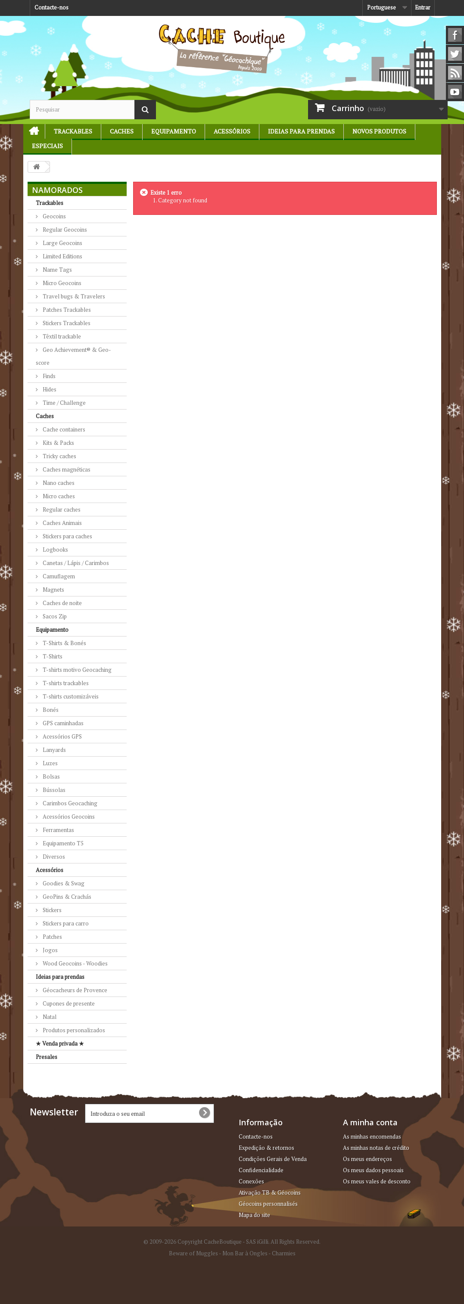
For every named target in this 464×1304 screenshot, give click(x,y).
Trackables (73, 131)
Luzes (49, 763)
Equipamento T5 (62, 843)
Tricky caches (58, 456)
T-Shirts (51, 656)
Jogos (49, 950)
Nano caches (58, 483)
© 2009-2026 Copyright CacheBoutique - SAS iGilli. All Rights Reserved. (232, 1241)
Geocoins (53, 216)
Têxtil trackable (61, 336)
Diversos (53, 856)
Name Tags (56, 269)
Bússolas (53, 790)
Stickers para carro (65, 923)
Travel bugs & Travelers (73, 296)
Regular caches (61, 509)
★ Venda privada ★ (60, 1043)
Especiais (47, 146)
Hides (48, 389)
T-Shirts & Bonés (63, 643)
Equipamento (173, 131)
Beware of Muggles (193, 1253)
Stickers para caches (66, 536)
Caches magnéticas (65, 469)
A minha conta (370, 1122)
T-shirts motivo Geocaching (76, 670)
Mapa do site (254, 1215)
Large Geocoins (61, 243)
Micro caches (58, 496)
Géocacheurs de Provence (74, 990)
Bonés (50, 710)
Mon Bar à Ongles (245, 1253)
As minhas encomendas (372, 1136)
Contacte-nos (51, 7)
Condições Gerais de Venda (273, 1159)
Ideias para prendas (301, 131)
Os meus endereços (367, 1159)
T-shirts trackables (65, 683)
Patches (51, 937)
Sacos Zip (54, 616)
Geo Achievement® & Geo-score (73, 356)
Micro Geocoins (61, 283)
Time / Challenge (63, 403)
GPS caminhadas (62, 723)
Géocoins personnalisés (268, 1204)
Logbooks (54, 549)
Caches (122, 131)
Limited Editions (61, 256)
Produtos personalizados (73, 1030)
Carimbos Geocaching (69, 803)
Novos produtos (379, 131)
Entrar (422, 7)
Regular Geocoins (64, 229)
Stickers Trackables (65, 323)
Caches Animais (61, 523)
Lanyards (53, 750)
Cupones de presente (68, 1003)
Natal (48, 1017)
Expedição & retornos (266, 1148)
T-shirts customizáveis (70, 696)
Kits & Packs (57, 443)
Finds (48, 376)
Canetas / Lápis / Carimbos (75, 563)
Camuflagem (58, 576)
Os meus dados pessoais (373, 1170)
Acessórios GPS (61, 736)
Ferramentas (57, 830)
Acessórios (232, 131)
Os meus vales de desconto (377, 1181)
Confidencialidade (261, 1170)
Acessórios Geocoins (68, 816)
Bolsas (50, 776)
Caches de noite (61, 603)
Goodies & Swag (62, 883)
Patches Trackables (66, 310)
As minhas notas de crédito (376, 1148)
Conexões (251, 1181)
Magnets (52, 589)
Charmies (284, 1253)
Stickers (51, 910)
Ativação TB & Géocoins (270, 1192)
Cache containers (63, 429)
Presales (46, 1057)
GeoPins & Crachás (66, 896)
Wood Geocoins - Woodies (74, 963)
